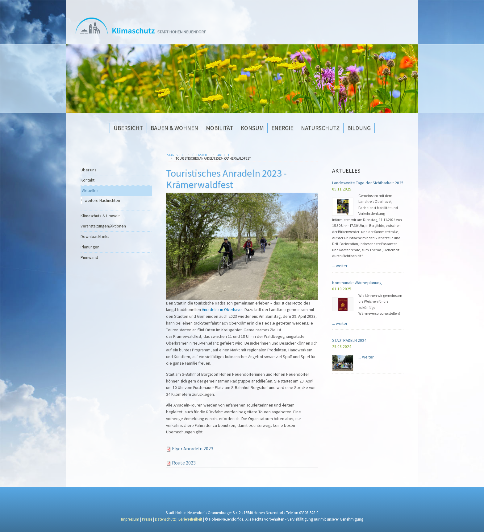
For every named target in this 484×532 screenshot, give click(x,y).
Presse (147, 519)
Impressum (130, 519)
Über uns (88, 170)
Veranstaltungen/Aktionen (103, 226)
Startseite (175, 155)
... (339, 265)
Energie (282, 128)
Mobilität (219, 128)
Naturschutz (320, 128)
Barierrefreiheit (190, 519)
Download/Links (95, 236)
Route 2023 (184, 463)
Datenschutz (165, 519)
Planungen (90, 247)
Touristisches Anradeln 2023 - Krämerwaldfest (213, 158)
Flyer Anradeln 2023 (192, 448)
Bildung (359, 128)
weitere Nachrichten (102, 200)
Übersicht (128, 128)
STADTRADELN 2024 (349, 340)
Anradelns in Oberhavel (222, 309)
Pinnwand (89, 257)
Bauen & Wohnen (174, 128)
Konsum (252, 128)
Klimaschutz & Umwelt (100, 216)
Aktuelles (225, 155)
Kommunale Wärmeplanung (357, 282)
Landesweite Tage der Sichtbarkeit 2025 (367, 183)
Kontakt (87, 180)
